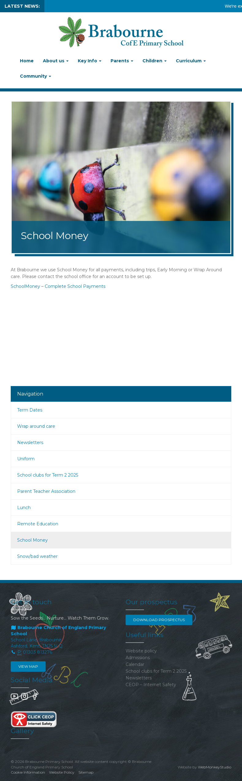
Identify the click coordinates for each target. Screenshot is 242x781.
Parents (122, 61)
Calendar (135, 664)
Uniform (26, 459)
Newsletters (30, 442)
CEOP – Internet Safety (151, 684)
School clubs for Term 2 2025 (47, 475)
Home (27, 61)
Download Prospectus (159, 619)
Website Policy (61, 772)
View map (28, 666)
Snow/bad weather (37, 556)
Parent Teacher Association (46, 491)
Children (154, 61)
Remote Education (37, 524)
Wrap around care (36, 426)
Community (35, 76)
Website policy (141, 651)
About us (56, 61)
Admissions (138, 657)
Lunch (24, 507)
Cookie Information (28, 772)
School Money (32, 540)
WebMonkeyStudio (214, 767)
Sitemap (85, 772)
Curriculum (191, 61)
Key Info (89, 61)
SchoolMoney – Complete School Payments (58, 286)
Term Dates (29, 410)
